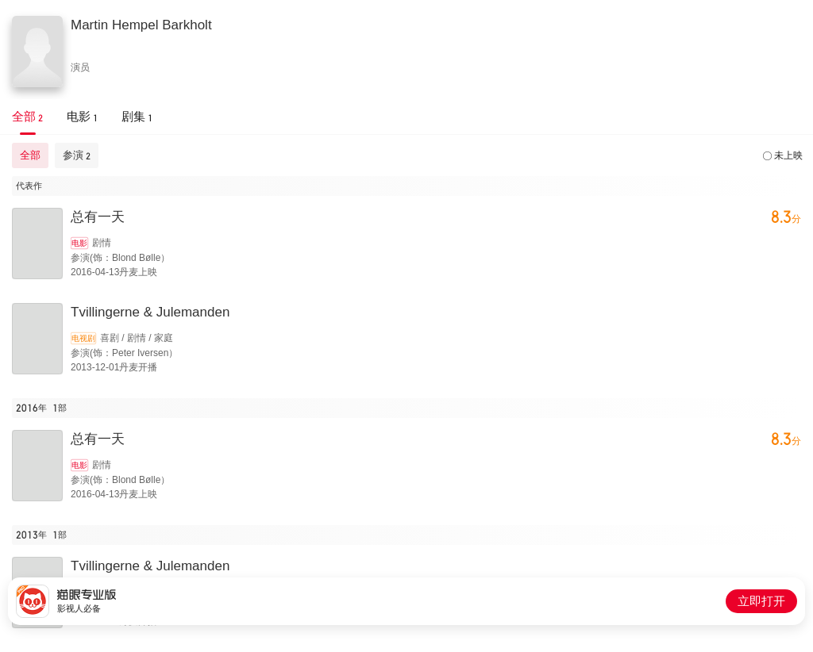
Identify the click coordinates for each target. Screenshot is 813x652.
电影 (79, 243)
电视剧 (83, 338)
